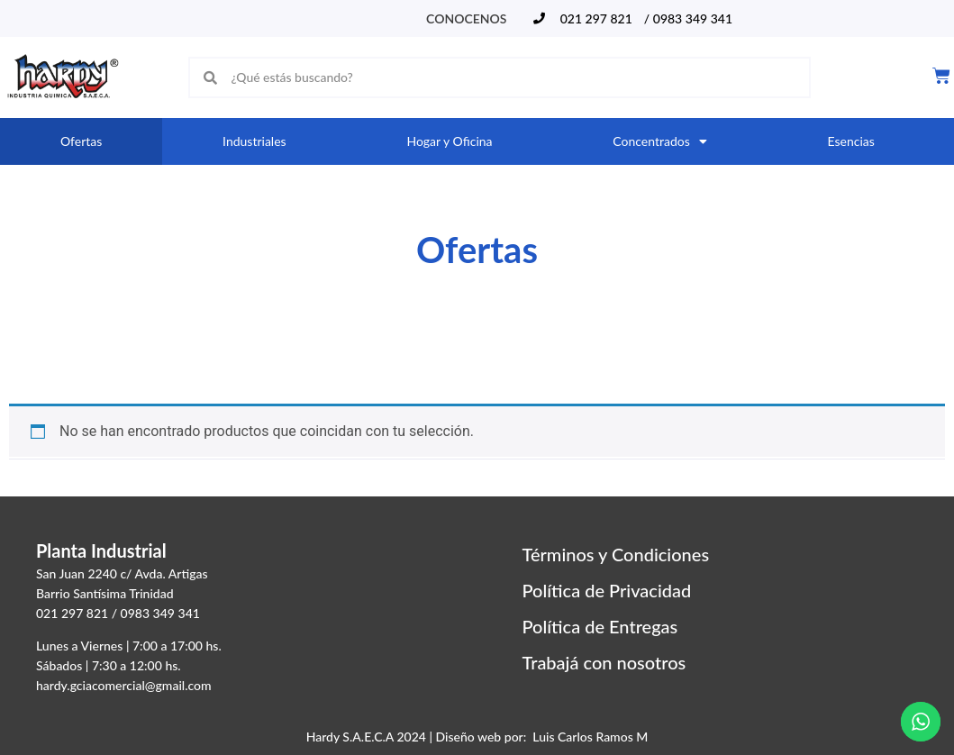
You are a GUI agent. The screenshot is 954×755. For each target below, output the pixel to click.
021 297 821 (72, 613)
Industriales (254, 141)
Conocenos (466, 18)
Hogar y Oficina (449, 141)
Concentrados (659, 141)
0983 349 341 (160, 613)
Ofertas (81, 141)
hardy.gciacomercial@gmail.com (124, 685)
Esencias (851, 141)
